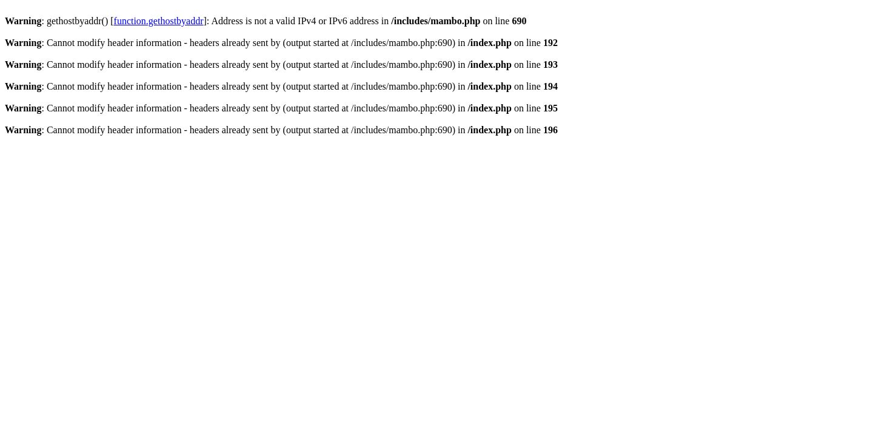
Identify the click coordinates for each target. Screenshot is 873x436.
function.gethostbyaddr (159, 21)
